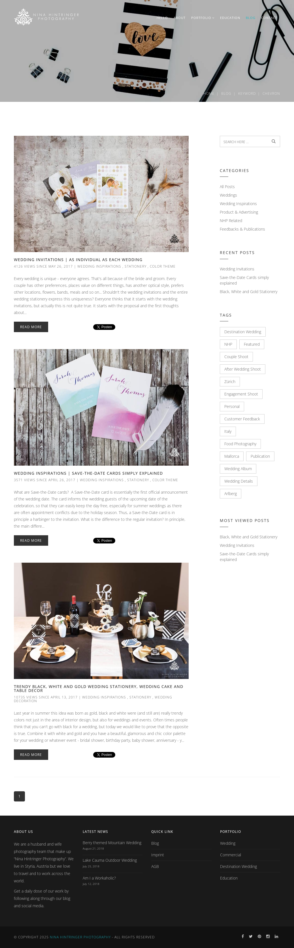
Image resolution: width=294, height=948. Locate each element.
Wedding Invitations (237, 269)
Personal (232, 406)
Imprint (157, 854)
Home (208, 93)
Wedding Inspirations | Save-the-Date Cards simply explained (88, 473)
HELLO (162, 18)
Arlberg (230, 493)
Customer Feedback (242, 419)
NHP (228, 344)
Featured (252, 344)
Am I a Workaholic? (99, 878)
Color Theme (163, 266)
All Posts (227, 186)
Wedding (227, 843)
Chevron (271, 93)
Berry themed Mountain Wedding (112, 842)
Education (229, 878)
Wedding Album (238, 468)
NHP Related (231, 220)
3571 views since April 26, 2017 (44, 480)
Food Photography (240, 443)
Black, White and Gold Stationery (248, 291)
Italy (227, 431)
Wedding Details (238, 481)
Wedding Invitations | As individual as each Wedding (78, 259)
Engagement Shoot (241, 394)
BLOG (250, 18)
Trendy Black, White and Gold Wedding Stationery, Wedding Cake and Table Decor (98, 688)
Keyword (247, 93)
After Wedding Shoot (242, 369)
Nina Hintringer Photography (80, 937)
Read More (31, 326)
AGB (155, 866)
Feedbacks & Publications (242, 229)
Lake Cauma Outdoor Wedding (110, 860)
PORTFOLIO (202, 18)
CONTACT (269, 18)
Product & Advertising (239, 212)
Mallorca (231, 456)
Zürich (229, 381)
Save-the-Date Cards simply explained (244, 280)
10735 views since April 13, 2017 (46, 697)
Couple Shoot (236, 356)
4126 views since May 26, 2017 (43, 266)
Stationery (135, 266)
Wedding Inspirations (99, 266)
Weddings (228, 195)
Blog (226, 93)
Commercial (230, 854)
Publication (260, 456)
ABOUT (180, 18)
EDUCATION (230, 18)
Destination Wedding (242, 331)
